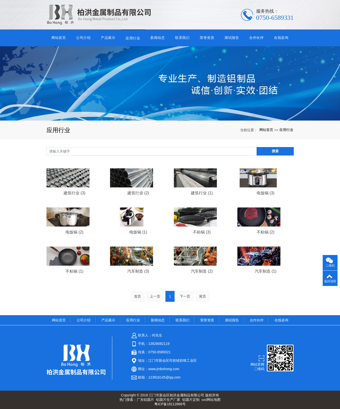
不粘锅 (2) (265, 232)
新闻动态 (157, 38)
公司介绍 (83, 38)
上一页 (155, 296)
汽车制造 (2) (202, 271)
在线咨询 (281, 38)
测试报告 (232, 38)
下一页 (185, 296)
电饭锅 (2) (74, 232)
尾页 (202, 296)
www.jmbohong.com (163, 369)
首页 (137, 296)
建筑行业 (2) (138, 193)
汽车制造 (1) (265, 271)
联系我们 (182, 38)
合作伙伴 (256, 38)
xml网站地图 (211, 400)
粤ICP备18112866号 (170, 404)
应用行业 (133, 38)
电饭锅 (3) (265, 193)
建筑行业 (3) (74, 193)
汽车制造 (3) (138, 271)
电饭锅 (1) (138, 232)
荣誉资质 (207, 38)
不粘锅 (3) (202, 232)
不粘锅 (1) (74, 271)
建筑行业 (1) (202, 193)
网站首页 (58, 38)
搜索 (275, 151)
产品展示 (108, 38)
